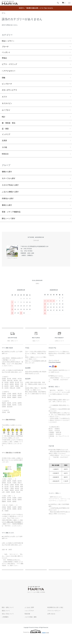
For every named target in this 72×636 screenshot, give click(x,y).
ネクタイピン (7, 103)
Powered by (36, 631)
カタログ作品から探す (10, 185)
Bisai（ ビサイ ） (8, 41)
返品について (6, 610)
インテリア (6, 134)
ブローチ (5, 47)
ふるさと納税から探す (10, 192)
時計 (3, 117)
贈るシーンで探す (8, 218)
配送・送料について (8, 607)
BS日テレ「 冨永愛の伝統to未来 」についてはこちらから (36, 8)
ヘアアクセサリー (8, 71)
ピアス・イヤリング (9, 64)
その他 (4, 147)
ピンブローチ (7, 84)
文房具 (4, 140)
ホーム (3, 13)
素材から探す (7, 205)
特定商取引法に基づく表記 (55, 607)
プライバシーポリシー (53, 610)
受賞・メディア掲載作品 (11, 212)
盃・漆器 (5, 129)
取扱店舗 (27, 614)
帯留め (4, 58)
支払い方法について (8, 614)
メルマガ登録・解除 (30, 617)
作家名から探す (8, 198)
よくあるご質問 (29, 607)
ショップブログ (29, 610)
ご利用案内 (5, 617)
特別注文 (5, 154)
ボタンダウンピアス (9, 90)
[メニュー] (69, 3)
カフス (4, 97)
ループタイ (6, 110)
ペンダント (6, 52)
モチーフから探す (8, 178)
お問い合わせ (51, 614)
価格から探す (7, 172)
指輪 (3, 78)
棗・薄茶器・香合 (8, 123)
